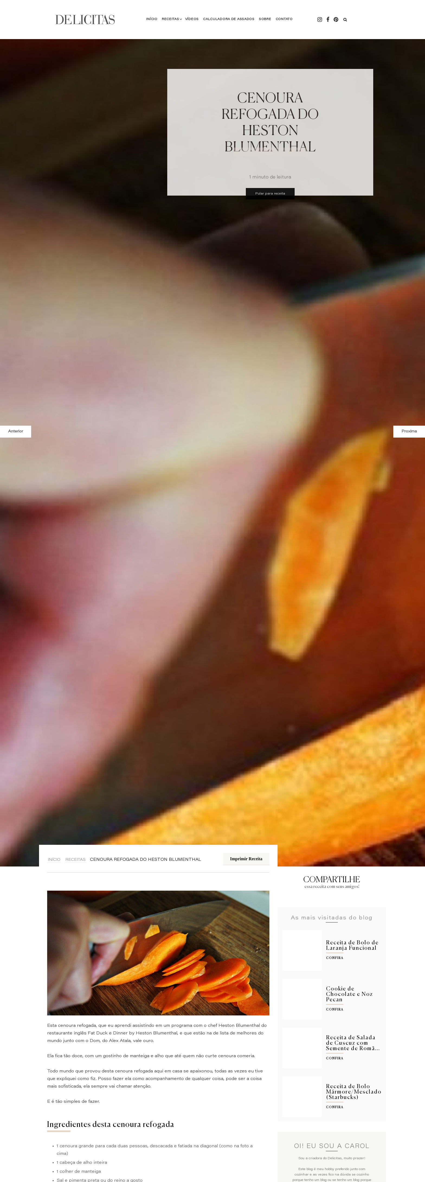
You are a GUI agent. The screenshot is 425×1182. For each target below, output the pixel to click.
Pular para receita (270, 193)
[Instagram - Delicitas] (319, 19)
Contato (283, 19)
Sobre (265, 19)
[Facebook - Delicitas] (328, 19)
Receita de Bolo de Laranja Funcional (352, 945)
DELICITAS (85, 19)
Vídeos (192, 19)
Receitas (170, 19)
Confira (334, 958)
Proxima (409, 432)
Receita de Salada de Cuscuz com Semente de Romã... (353, 1043)
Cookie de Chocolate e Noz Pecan (349, 994)
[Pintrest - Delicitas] (336, 19)
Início (151, 19)
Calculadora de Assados (228, 19)
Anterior (15, 432)
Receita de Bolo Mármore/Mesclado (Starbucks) (354, 1092)
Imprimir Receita (246, 858)
